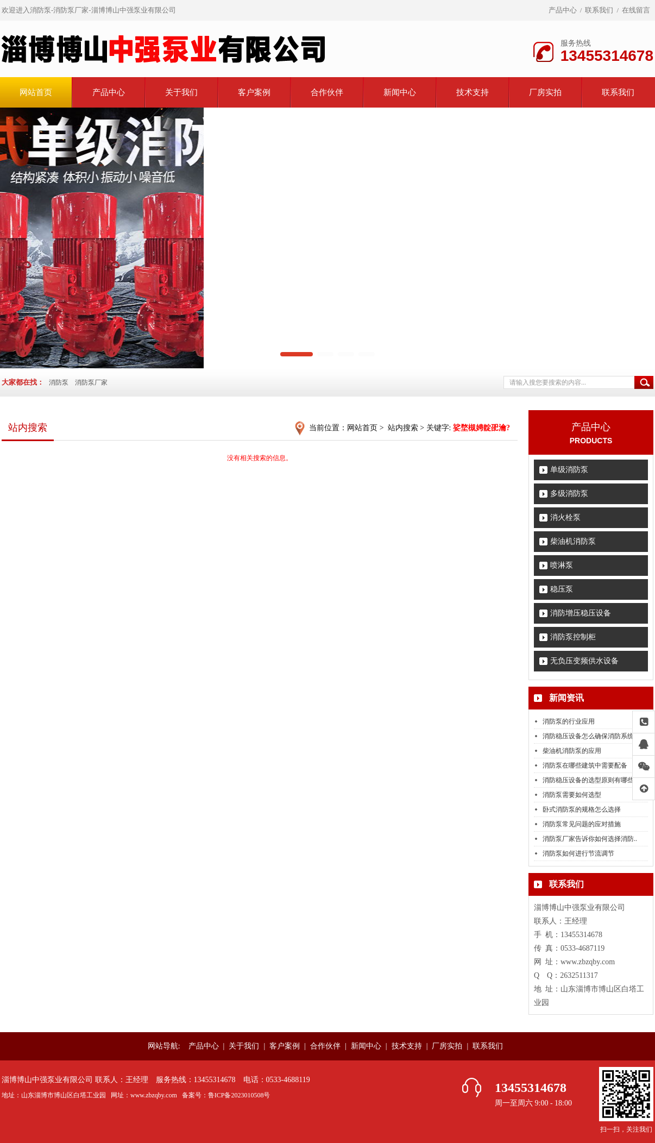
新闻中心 (399, 92)
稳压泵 (561, 589)
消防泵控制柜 (573, 637)
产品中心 (563, 10)
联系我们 (599, 10)
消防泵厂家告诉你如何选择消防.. (590, 839)
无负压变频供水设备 (584, 661)
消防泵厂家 (91, 382)
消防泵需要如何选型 (572, 795)
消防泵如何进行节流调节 (578, 853)
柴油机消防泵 (573, 541)
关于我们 (181, 92)
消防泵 (58, 382)
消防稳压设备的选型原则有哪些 (588, 780)
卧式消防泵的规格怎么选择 (582, 809)
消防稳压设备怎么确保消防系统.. (590, 736)
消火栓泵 (565, 517)
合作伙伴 (327, 92)
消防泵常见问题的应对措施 (582, 824)
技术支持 (472, 92)
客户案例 (254, 92)
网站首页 (36, 92)
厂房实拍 (545, 92)
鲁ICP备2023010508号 (239, 1095)
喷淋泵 (561, 565)
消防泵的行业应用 (569, 721)
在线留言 (636, 10)
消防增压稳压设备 (580, 613)
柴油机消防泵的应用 (572, 751)
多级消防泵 (569, 493)
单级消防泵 (569, 470)
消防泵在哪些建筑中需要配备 (585, 765)
